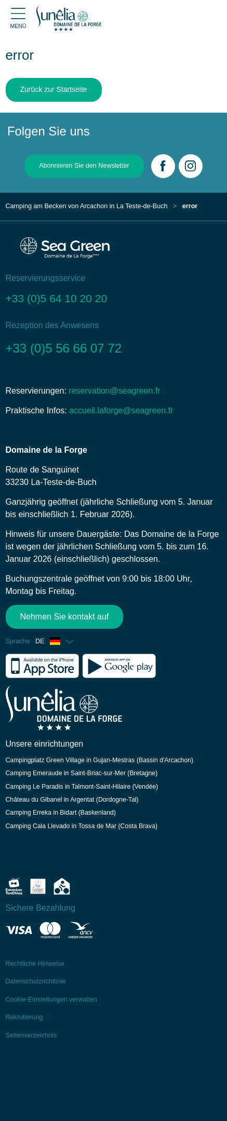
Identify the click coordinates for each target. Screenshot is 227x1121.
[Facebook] (163, 166)
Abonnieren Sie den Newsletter (84, 165)
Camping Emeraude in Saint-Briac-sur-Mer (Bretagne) (82, 773)
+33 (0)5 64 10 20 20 (57, 298)
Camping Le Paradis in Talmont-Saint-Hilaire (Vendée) (82, 786)
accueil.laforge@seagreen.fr (121, 410)
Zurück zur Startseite (53, 89)
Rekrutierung (24, 1017)
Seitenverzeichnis (31, 1035)
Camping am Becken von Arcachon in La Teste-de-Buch (87, 206)
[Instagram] (191, 166)
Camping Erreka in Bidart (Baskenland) (61, 812)
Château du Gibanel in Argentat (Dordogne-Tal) (72, 799)
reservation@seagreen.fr (114, 390)
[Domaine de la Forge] (68, 18)
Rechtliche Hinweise (35, 963)
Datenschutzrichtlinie (36, 981)
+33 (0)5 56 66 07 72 (64, 348)
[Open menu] (18, 18)
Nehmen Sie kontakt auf (64, 616)
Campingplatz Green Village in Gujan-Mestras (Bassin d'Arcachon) (100, 760)
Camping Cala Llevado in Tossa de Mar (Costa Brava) (82, 826)
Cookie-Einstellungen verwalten (51, 999)
